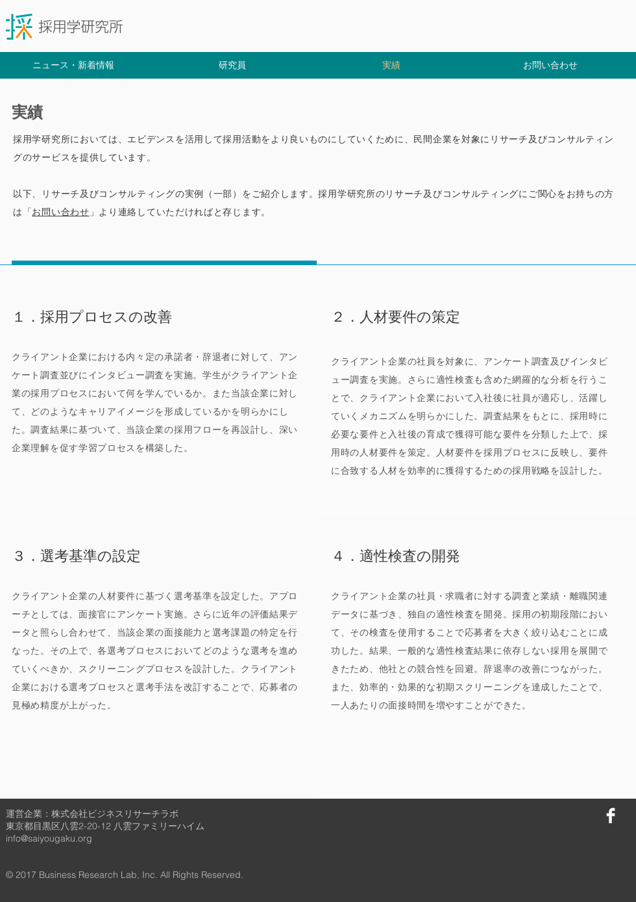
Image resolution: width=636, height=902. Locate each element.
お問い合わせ (60, 212)
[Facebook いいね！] (550, 814)
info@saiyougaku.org (49, 838)
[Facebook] (610, 815)
